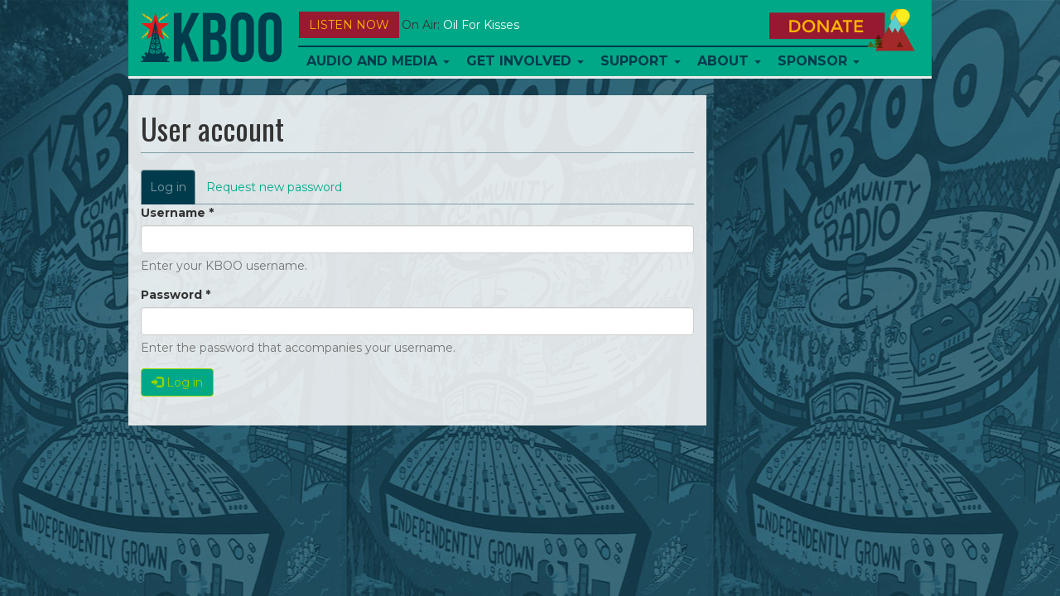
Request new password (274, 187)
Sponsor (819, 61)
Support (640, 61)
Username (177, 212)
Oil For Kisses (481, 24)
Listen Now (349, 24)
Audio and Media (378, 61)
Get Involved (525, 61)
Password (175, 294)
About (729, 61)
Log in (172, 191)
